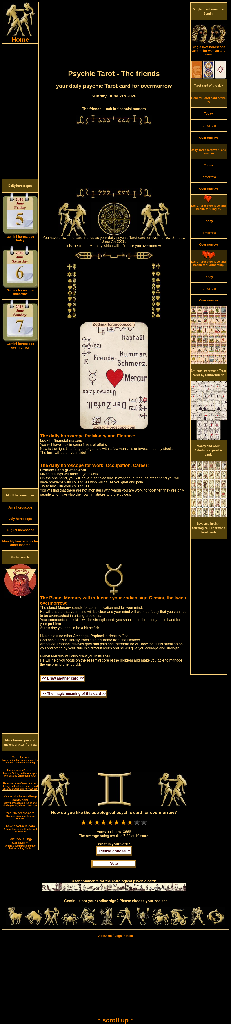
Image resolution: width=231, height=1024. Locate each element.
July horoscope (20, 519)
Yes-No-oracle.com (20, 815)
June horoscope (20, 507)
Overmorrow (208, 138)
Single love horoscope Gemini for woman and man (209, 49)
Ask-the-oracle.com (20, 828)
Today (208, 113)
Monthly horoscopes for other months (20, 543)
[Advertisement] (20, 111)
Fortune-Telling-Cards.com (20, 843)
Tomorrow (208, 125)
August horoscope (20, 530)
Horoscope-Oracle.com (20, 786)
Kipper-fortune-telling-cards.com (20, 801)
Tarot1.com (20, 759)
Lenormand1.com (20, 772)
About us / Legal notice (115, 936)
